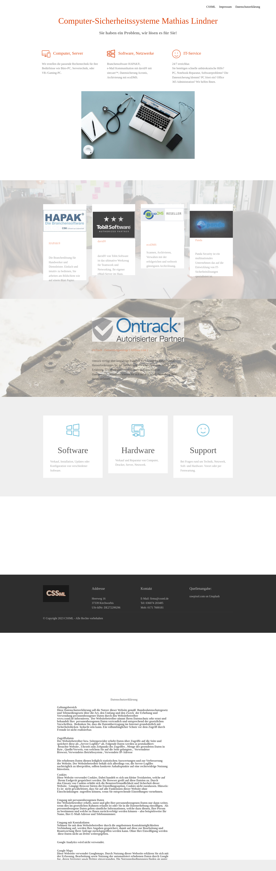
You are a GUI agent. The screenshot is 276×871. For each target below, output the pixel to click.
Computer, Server (68, 53)
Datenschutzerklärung (247, 6)
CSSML (210, 6)
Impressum (225, 6)
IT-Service (192, 53)
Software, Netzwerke (136, 53)
